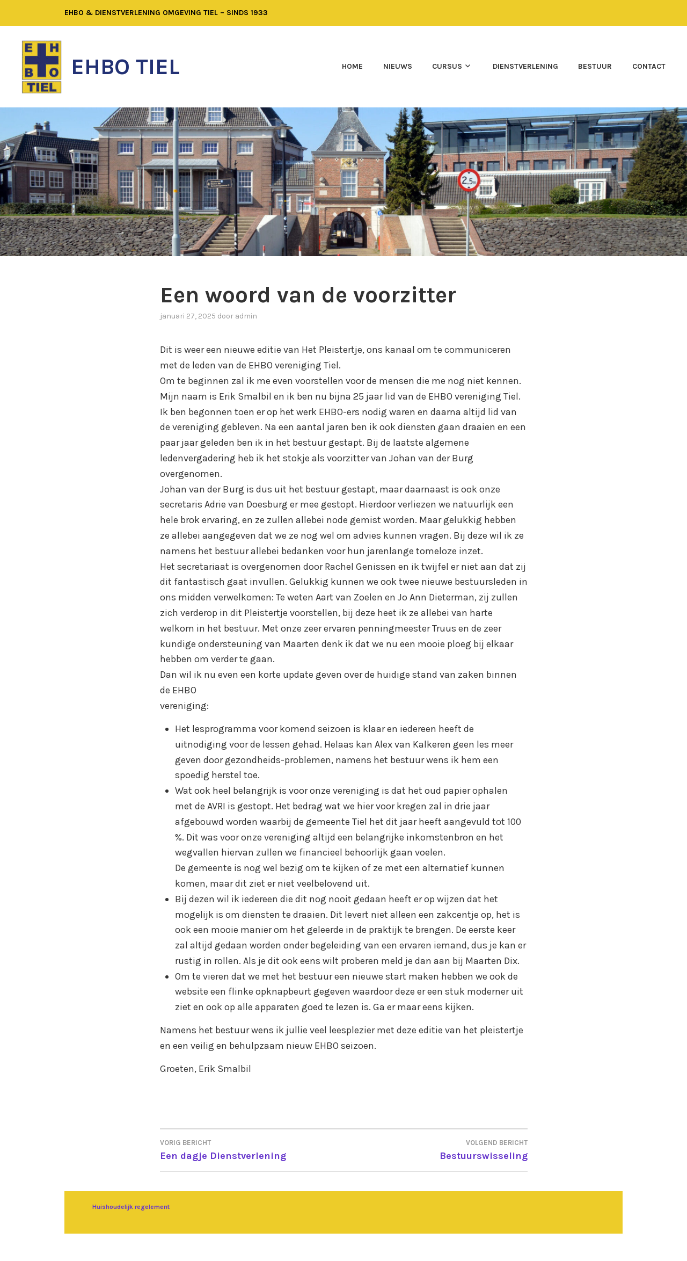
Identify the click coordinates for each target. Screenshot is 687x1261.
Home (352, 66)
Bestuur (595, 66)
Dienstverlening (525, 66)
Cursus (447, 66)
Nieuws (397, 66)
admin (246, 316)
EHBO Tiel (125, 66)
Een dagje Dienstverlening (252, 1149)
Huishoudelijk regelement (131, 1207)
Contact (649, 66)
